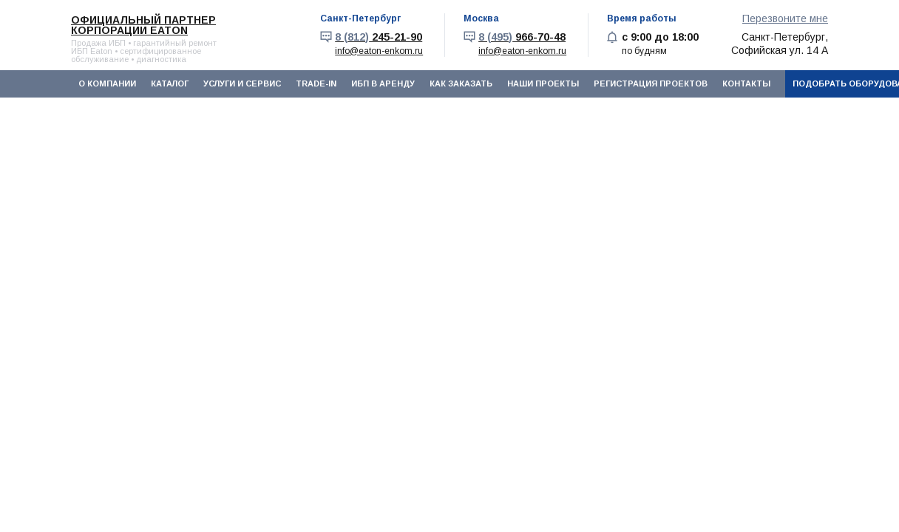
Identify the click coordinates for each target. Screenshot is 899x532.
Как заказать (461, 83)
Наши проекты (543, 83)
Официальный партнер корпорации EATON (143, 25)
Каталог (170, 83)
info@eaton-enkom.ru (379, 51)
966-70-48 (522, 37)
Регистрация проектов (651, 83)
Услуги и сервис (242, 83)
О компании (107, 83)
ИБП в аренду (383, 83)
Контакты (746, 83)
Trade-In (316, 83)
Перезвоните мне (785, 18)
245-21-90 (378, 37)
